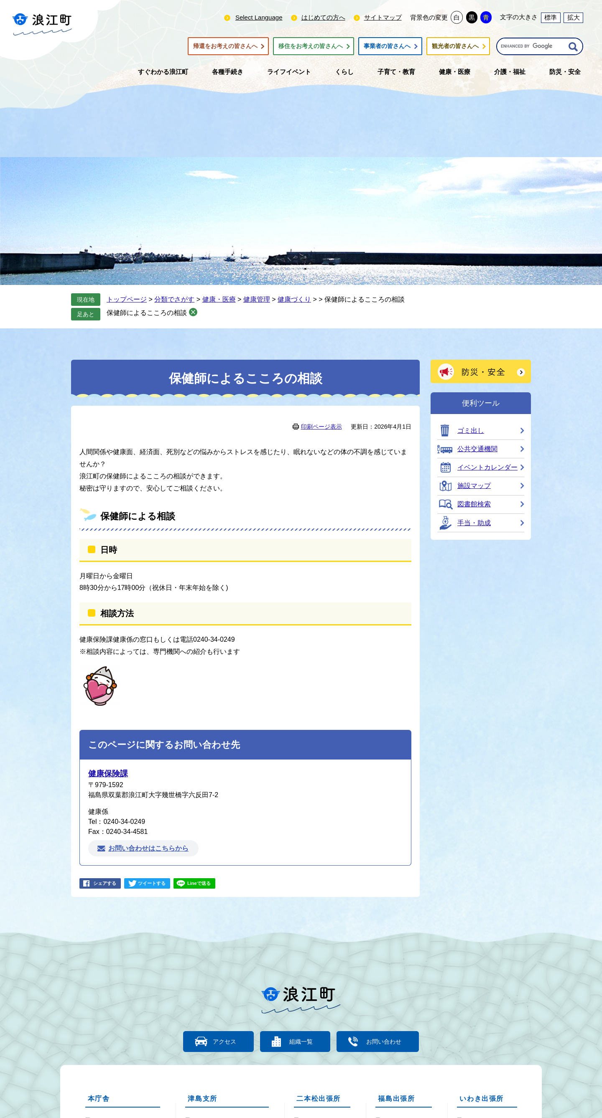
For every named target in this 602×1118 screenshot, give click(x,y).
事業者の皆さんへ (387, 46)
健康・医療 (219, 299)
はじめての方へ (323, 17)
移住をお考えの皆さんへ (310, 46)
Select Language (259, 17)
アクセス (219, 1041)
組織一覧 (301, 1041)
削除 (193, 312)
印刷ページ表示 (321, 426)
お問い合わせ (389, 1041)
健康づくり (294, 299)
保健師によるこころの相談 (147, 312)
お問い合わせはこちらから (148, 848)
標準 (550, 17)
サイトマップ (383, 17)
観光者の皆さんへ (455, 46)
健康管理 (256, 299)
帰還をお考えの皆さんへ (225, 46)
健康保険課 (108, 773)
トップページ (127, 299)
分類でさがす (174, 299)
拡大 (573, 17)
